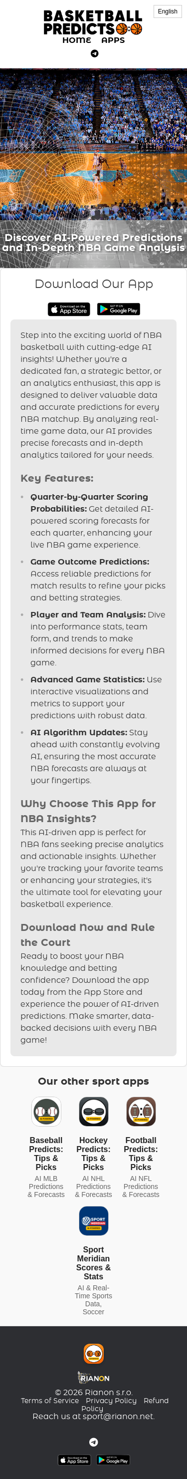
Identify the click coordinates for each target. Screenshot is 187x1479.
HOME (76, 40)
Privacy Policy (111, 1401)
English (168, 11)
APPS (113, 40)
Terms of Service (50, 1401)
